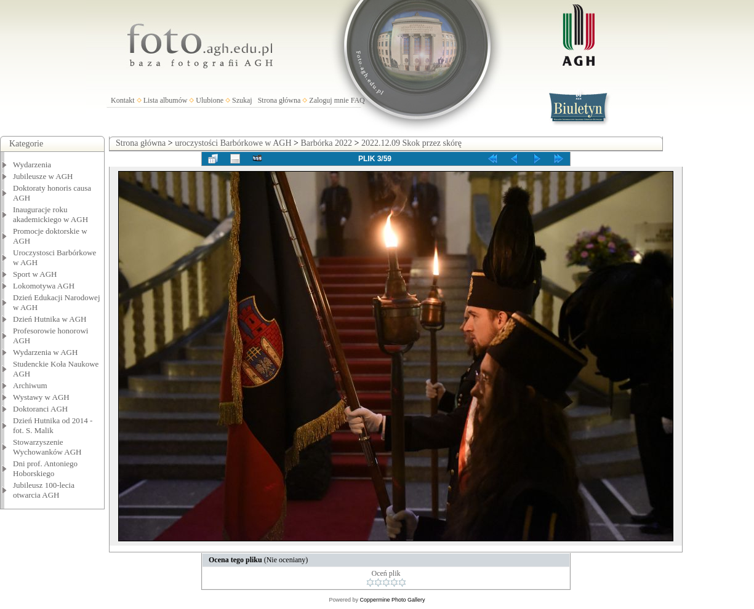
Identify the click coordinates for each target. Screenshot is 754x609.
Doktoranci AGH (40, 408)
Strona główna (279, 100)
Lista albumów (165, 100)
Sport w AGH (35, 274)
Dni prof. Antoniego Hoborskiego (45, 468)
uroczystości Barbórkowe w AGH (233, 143)
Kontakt (123, 100)
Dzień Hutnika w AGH (50, 319)
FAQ (358, 100)
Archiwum (30, 385)
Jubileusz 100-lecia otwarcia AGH (43, 490)
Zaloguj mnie (328, 100)
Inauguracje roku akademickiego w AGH (50, 214)
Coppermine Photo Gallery (392, 600)
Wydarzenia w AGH (45, 352)
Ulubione (209, 100)
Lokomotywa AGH (43, 285)
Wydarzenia (32, 164)
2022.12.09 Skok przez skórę (411, 143)
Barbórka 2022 (326, 143)
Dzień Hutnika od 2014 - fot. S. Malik (52, 425)
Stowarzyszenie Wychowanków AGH (47, 446)
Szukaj (242, 100)
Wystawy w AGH (41, 397)
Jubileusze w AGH (43, 176)
